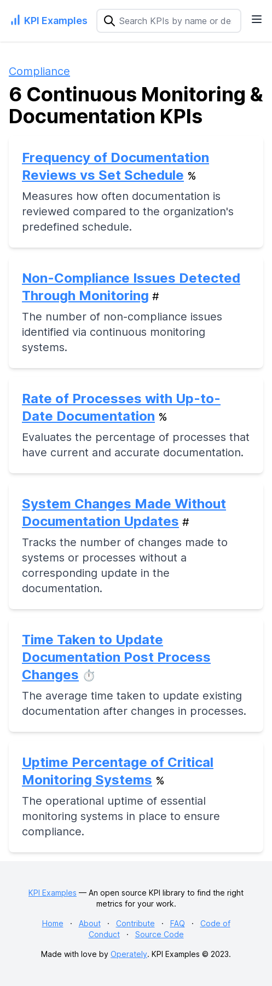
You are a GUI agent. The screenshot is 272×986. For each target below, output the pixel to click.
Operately (129, 954)
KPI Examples (52, 892)
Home (52, 923)
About (90, 923)
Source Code (159, 934)
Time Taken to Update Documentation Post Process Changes (116, 657)
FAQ (177, 923)
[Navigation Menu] (256, 19)
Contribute (135, 923)
